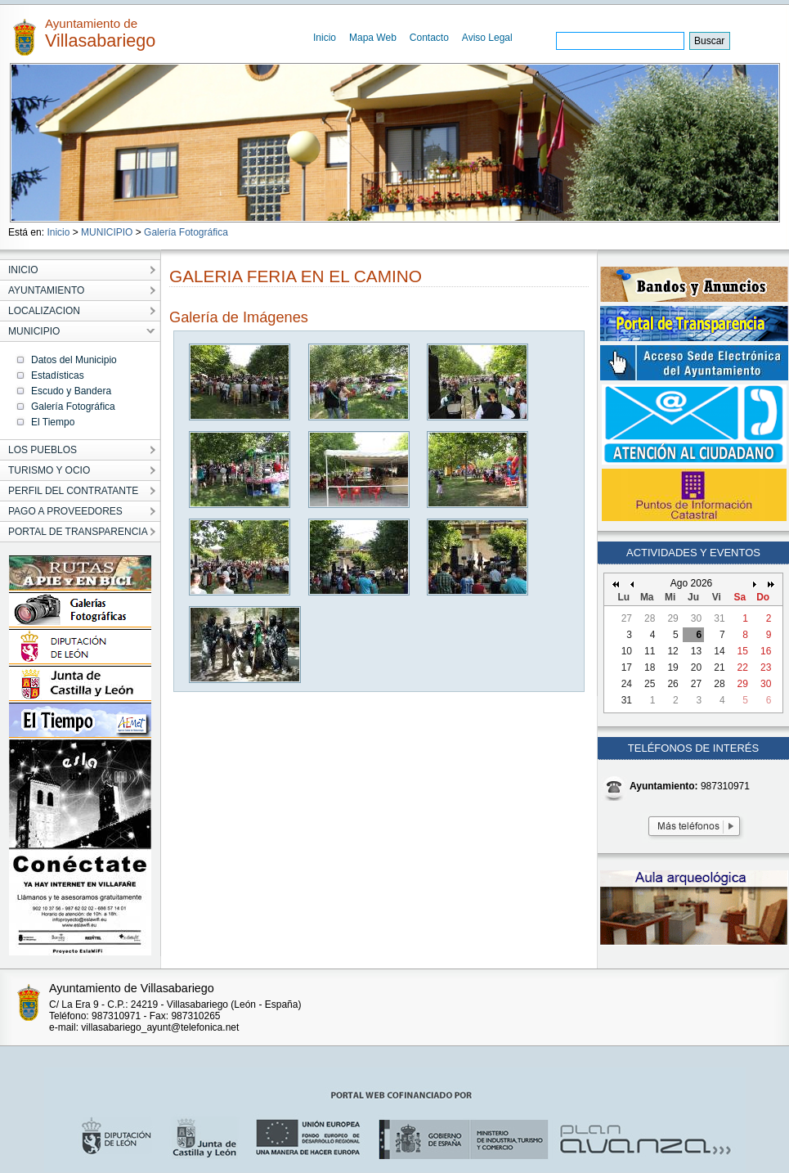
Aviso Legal (487, 37)
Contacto (429, 37)
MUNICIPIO (106, 232)
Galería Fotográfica (186, 232)
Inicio (324, 37)
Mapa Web (373, 37)
